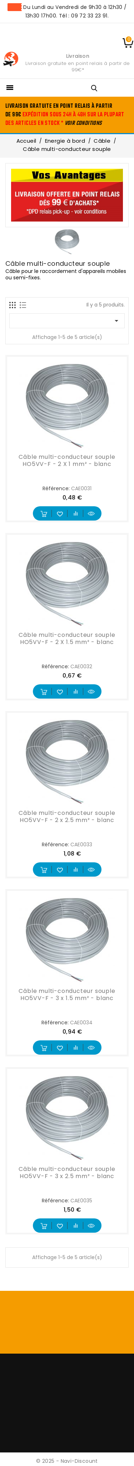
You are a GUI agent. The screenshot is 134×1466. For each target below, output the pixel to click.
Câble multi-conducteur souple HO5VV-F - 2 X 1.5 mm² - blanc (67, 638)
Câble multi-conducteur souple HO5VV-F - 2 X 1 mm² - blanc (67, 460)
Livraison (77, 56)
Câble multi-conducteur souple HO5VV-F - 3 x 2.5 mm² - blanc (67, 1172)
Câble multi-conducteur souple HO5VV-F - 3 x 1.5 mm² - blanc (67, 994)
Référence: (56, 488)
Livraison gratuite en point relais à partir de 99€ (77, 66)
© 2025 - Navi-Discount (67, 1461)
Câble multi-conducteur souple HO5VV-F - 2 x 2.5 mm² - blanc (67, 816)
